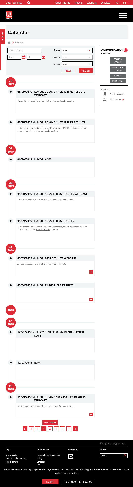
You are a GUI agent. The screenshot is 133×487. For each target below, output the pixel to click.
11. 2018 (11, 387)
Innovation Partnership (16, 458)
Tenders (78, 2)
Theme (57, 50)
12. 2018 (11, 322)
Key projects (11, 455)
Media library (12, 461)
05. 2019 (11, 184)
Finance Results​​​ (58, 199)
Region (57, 64)
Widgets (2, 36)
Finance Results (58, 264)
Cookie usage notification (78, 481)
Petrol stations (62, 2)
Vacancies (92, 2)
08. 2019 (11, 82)
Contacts (105, 2)
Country (56, 57)
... (63, 429)
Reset (68, 70)
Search (86, 70)
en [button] (125, 2)
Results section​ (66, 406)
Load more (50, 422)
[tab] (55, 112)
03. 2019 (11, 248)
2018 (11, 310)
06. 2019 (11, 149)
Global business (15, 2)
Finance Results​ (59, 101)
